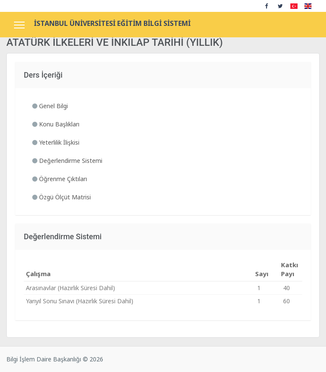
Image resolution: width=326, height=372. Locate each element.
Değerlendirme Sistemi (67, 161)
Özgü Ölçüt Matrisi (61, 197)
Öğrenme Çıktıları (59, 179)
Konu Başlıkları (55, 124)
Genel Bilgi (50, 106)
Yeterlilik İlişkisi (55, 142)
